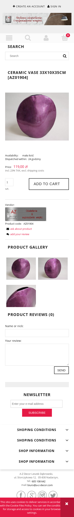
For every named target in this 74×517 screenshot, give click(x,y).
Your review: (13, 341)
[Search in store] (34, 56)
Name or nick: (14, 326)
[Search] (65, 56)
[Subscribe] (37, 413)
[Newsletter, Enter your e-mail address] (36, 404)
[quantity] (9, 182)
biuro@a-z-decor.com (40, 485)
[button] (9, 38)
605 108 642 (38, 481)
